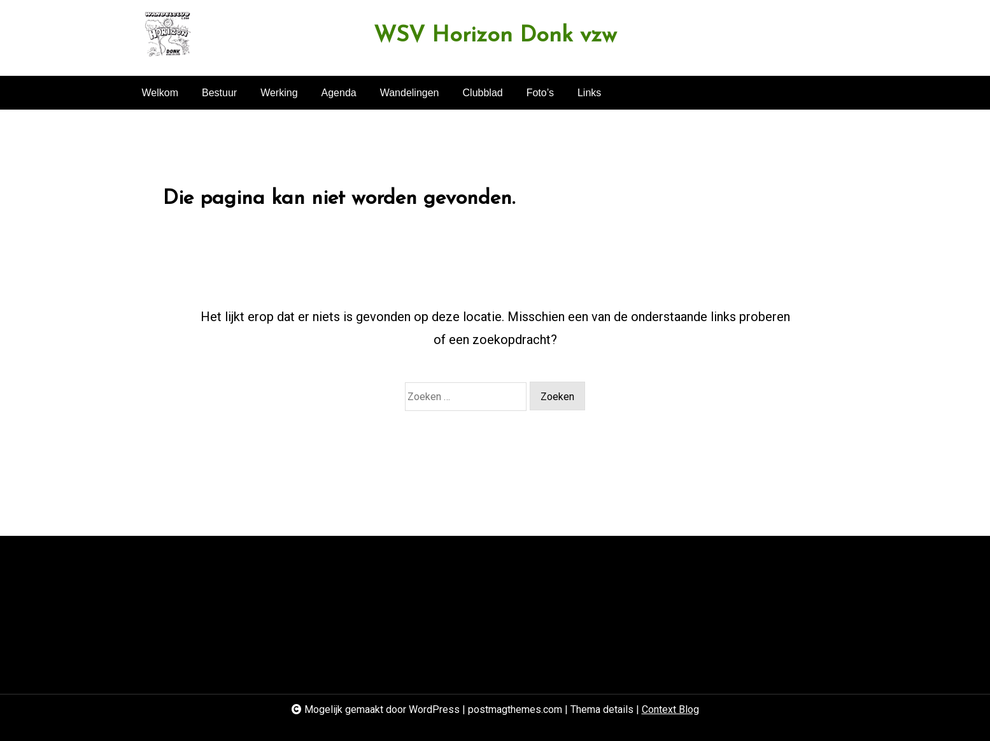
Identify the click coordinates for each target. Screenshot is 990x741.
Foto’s (540, 92)
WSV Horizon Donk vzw (495, 36)
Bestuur (219, 92)
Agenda (339, 92)
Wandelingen (409, 92)
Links (589, 92)
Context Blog (670, 709)
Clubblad (483, 92)
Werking (278, 92)
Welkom (160, 92)
